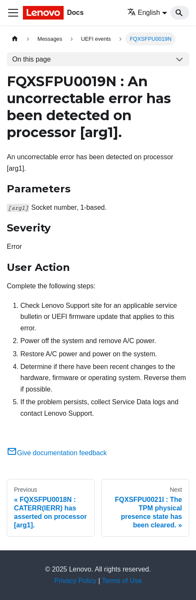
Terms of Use (122, 580)
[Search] (180, 13)
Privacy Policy (75, 580)
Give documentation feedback (57, 452)
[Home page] (15, 38)
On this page (31, 59)
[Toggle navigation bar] (13, 12)
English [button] (143, 12)
